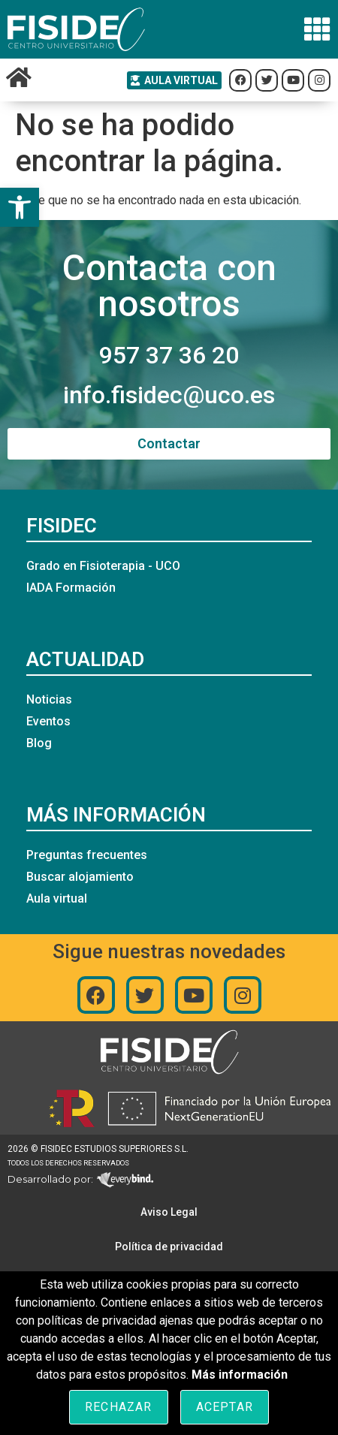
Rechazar (118, 1407)
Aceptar (224, 1407)
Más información (240, 1374)
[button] (19, 207)
